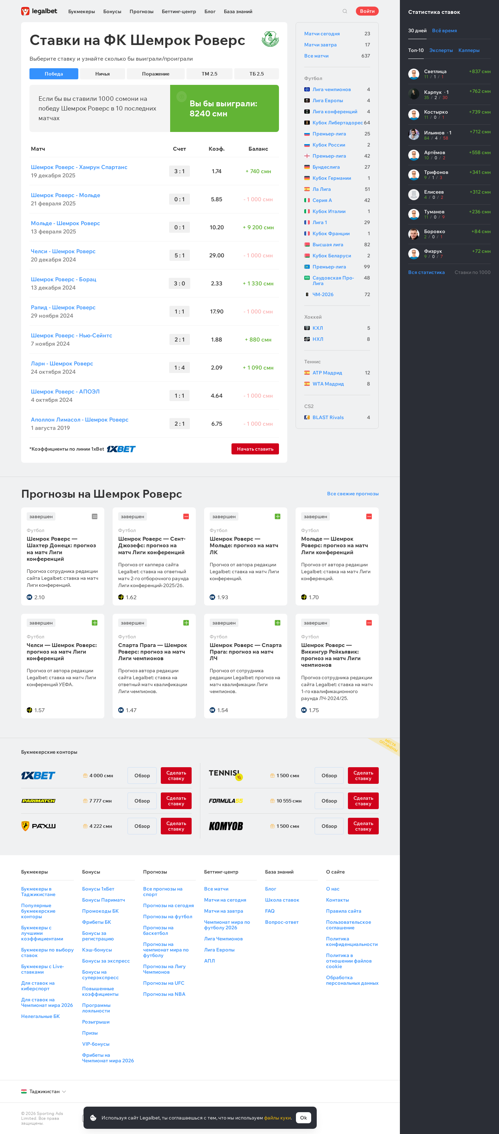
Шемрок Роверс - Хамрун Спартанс (79, 167)
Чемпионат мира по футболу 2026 (227, 925)
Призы (90, 1033)
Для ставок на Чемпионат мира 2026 (47, 1002)
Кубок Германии (341, 178)
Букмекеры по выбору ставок (47, 952)
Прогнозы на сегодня (168, 905)
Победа (54, 74)
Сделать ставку (176, 826)
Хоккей (313, 317)
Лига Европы (341, 100)
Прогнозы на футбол (167, 916)
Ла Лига (341, 189)
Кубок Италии (341, 211)
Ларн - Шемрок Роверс (62, 363)
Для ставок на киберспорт (38, 986)
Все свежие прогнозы (353, 493)
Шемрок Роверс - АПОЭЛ (65, 391)
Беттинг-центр (179, 11)
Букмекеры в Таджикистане (38, 891)
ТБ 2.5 (257, 74)
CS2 (309, 406)
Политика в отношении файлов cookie (349, 960)
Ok (303, 1118)
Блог (210, 11)
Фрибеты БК (96, 922)
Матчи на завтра (223, 911)
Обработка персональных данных (352, 980)
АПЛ (209, 961)
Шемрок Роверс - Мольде (65, 195)
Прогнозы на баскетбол (158, 930)
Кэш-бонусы (97, 950)
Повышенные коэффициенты (100, 991)
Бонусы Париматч (103, 900)
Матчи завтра (337, 44)
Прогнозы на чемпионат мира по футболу (166, 949)
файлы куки (277, 1118)
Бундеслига (341, 167)
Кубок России (341, 145)
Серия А (341, 200)
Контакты (337, 900)
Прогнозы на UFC (163, 983)
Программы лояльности (96, 1008)
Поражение (155, 74)
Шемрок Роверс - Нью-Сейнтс (71, 335)
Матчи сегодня (337, 33)
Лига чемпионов (341, 89)
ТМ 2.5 (209, 74)
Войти (367, 11)
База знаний (238, 11)
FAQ (270, 911)
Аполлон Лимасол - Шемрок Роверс (80, 419)
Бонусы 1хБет (98, 889)
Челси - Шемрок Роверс (63, 251)
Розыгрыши (96, 1022)
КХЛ (341, 328)
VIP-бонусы (96, 1044)
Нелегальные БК (40, 1016)
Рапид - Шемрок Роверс (63, 307)
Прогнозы (142, 11)
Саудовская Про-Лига (341, 280)
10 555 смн (289, 801)
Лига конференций (341, 111)
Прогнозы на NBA (164, 994)
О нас (333, 889)
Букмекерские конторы (49, 752)
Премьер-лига (341, 133)
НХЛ (341, 339)
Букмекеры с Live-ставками (42, 969)
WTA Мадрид (341, 384)
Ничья (102, 74)
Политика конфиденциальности (352, 941)
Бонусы (112, 11)
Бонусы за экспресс (106, 961)
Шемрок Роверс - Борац (63, 279)
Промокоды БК (100, 911)
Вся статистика (426, 272)
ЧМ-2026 (341, 294)
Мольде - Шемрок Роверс (65, 223)
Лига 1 (341, 222)
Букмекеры (81, 11)
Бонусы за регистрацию (98, 936)
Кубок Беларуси (341, 255)
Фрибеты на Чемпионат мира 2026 (108, 1058)
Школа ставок (282, 900)
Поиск (345, 11)
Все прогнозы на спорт (163, 891)
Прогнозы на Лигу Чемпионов (164, 969)
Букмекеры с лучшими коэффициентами (42, 933)
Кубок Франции (341, 233)
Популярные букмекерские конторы (38, 911)
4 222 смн (100, 826)
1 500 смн (288, 775)
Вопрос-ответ (282, 922)
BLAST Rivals (341, 417)
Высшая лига (341, 244)
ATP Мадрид (341, 372)
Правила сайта (343, 911)
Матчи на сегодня (225, 900)
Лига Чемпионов (223, 939)
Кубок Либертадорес (341, 122)
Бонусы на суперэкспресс (100, 975)
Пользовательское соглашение (348, 925)
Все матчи (337, 56)
